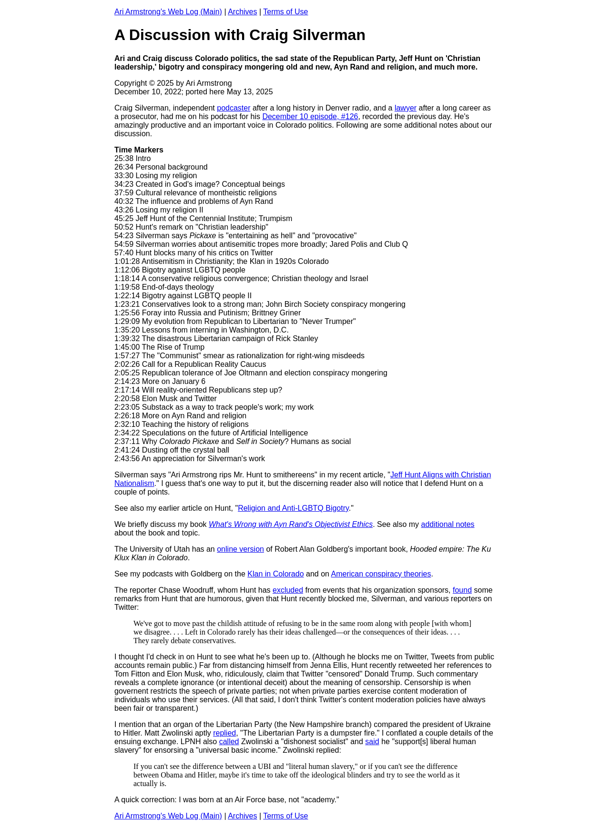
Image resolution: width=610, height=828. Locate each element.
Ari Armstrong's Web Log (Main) (168, 12)
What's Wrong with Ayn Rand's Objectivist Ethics (291, 524)
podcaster (233, 108)
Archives (242, 12)
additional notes (448, 524)
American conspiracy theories (381, 574)
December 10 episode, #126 (310, 116)
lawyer (406, 108)
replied (224, 733)
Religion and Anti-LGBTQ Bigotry (293, 508)
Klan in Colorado (275, 574)
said (372, 741)
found (462, 590)
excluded (288, 590)
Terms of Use (285, 12)
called (229, 741)
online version (240, 549)
